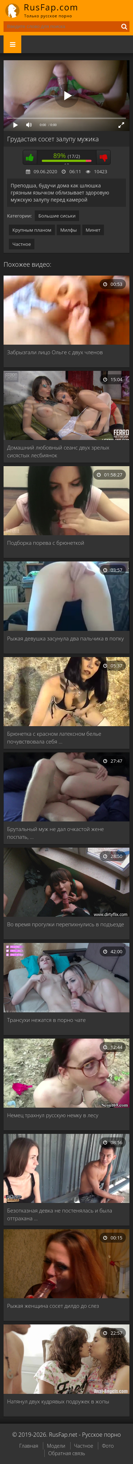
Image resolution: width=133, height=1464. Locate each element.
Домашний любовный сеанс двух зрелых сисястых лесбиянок (58, 451)
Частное (21, 244)
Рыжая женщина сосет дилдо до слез (53, 1305)
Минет (93, 230)
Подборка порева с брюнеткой (45, 542)
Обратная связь (66, 1453)
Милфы (68, 230)
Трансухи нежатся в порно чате (46, 1019)
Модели (56, 1445)
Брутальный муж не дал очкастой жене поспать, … (55, 832)
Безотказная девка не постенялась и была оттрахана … (59, 1214)
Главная (28, 1445)
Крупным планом (31, 230)
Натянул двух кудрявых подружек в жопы (58, 1401)
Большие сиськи (57, 216)
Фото (107, 1445)
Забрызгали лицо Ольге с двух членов (55, 352)
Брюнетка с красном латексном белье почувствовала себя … (54, 737)
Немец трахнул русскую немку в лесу (52, 1115)
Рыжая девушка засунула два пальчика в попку (65, 638)
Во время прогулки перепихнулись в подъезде (65, 924)
